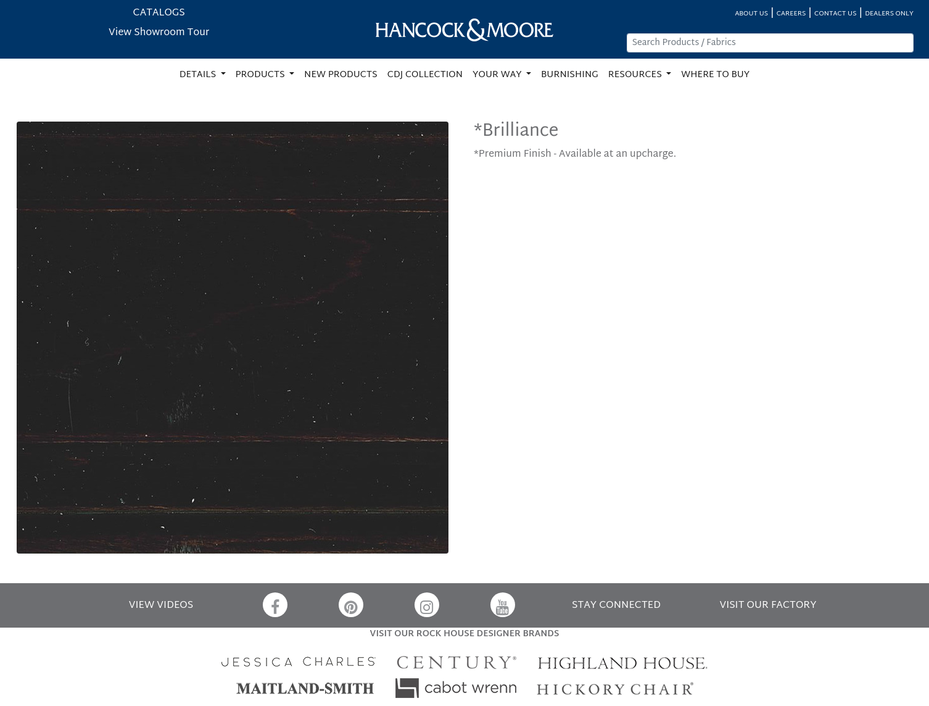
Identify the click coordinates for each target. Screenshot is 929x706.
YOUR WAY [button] (498, 75)
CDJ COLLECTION (425, 75)
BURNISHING (569, 75)
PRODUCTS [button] (261, 75)
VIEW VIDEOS (161, 606)
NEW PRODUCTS (341, 75)
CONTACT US (835, 14)
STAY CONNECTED (616, 606)
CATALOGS (159, 13)
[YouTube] (502, 604)
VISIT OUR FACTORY (767, 606)
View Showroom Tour (159, 33)
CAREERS (791, 14)
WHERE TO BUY (715, 75)
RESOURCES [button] (636, 75)
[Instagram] (427, 604)
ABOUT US (751, 14)
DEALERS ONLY (889, 14)
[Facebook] (275, 604)
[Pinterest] (351, 604)
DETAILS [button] (199, 75)
